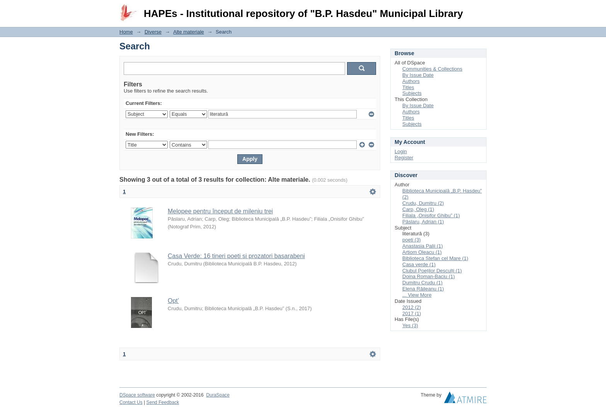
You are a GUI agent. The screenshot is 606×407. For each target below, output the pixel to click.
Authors (411, 81)
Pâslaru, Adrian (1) (423, 222)
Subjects (412, 93)
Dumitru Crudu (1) (422, 282)
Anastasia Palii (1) (422, 246)
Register (404, 157)
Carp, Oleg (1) (418, 209)
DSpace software (137, 395)
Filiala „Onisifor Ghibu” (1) (431, 215)
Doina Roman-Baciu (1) (428, 276)
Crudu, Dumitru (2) (423, 203)
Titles (408, 87)
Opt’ (173, 300)
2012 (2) (411, 307)
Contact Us (131, 402)
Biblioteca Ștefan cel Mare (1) (435, 258)
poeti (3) (411, 240)
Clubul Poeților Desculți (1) (432, 271)
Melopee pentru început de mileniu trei (220, 211)
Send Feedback (162, 402)
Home (126, 32)
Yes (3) (410, 325)
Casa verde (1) (419, 264)
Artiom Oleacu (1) (422, 252)
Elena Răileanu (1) (423, 289)
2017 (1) (411, 313)
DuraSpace (217, 395)
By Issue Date (418, 75)
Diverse (153, 32)
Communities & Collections (432, 69)
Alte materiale (188, 32)
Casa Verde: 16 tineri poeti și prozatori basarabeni (236, 256)
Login (480, 9)
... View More (417, 295)
